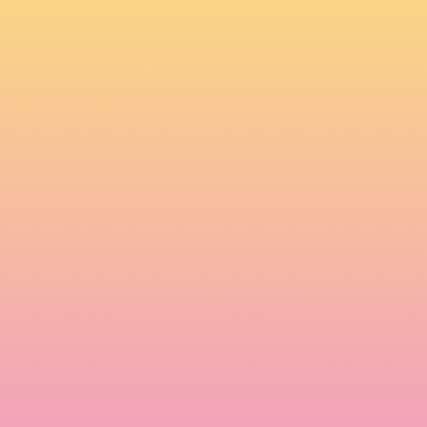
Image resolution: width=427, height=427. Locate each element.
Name (71, 229)
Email (70, 271)
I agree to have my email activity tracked (148, 337)
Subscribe (87, 366)
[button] (276, 20)
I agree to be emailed (113, 322)
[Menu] (350, 20)
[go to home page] (93, 36)
